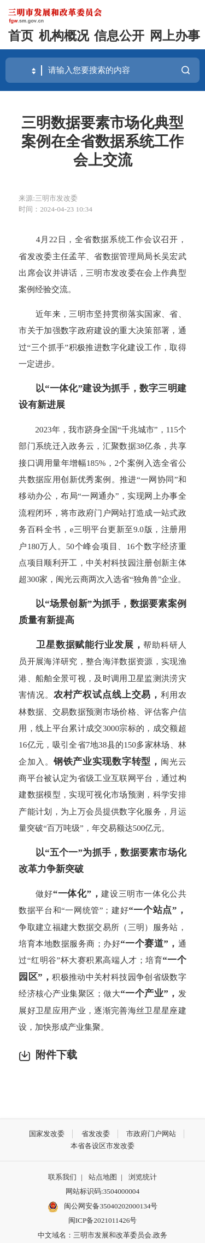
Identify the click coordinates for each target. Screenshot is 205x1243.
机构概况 (64, 36)
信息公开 (119, 36)
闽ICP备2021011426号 (102, 1220)
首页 (20, 36)
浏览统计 (142, 1177)
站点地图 (103, 1177)
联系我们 (62, 1177)
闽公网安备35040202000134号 (103, 1206)
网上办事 (175, 36)
